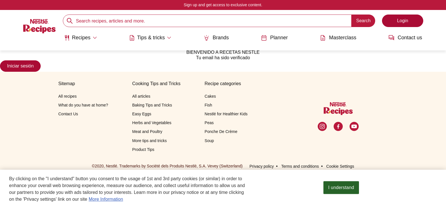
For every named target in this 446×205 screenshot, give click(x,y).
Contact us (405, 38)
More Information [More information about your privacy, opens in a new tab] (106, 200)
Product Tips (143, 149)
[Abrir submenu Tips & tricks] (150, 38)
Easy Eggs (141, 114)
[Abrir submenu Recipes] (80, 38)
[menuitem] (80, 40)
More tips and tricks (149, 140)
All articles (141, 96)
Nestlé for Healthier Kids (226, 114)
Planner (274, 38)
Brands (216, 38)
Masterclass (338, 38)
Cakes (210, 96)
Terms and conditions (300, 166)
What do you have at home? (83, 105)
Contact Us (68, 114)
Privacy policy (261, 166)
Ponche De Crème (221, 131)
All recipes (67, 96)
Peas (209, 122)
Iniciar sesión (20, 65)
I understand (341, 189)
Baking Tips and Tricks (152, 105)
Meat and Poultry (147, 131)
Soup (209, 140)
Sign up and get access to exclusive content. (223, 5)
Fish (208, 105)
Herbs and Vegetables (152, 122)
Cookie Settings (340, 166)
